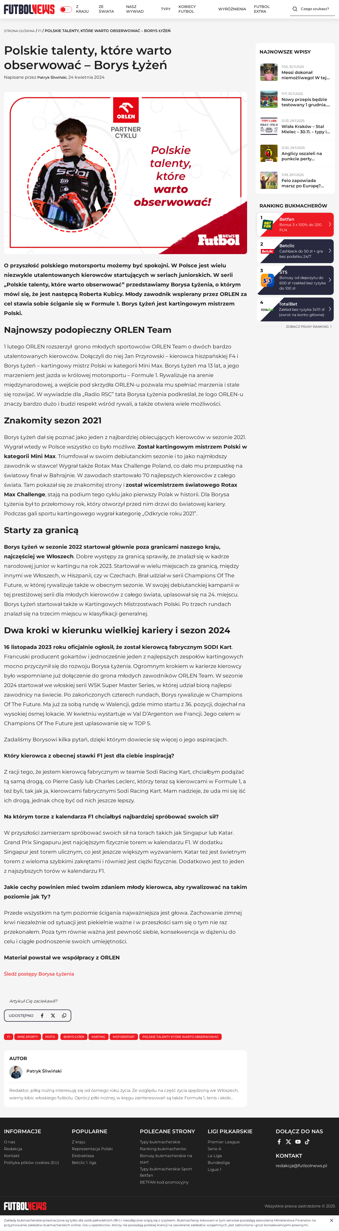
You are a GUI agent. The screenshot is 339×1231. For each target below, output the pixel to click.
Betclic (287, 245)
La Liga (215, 1156)
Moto (55, 1037)
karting (108, 1037)
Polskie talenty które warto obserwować (198, 1037)
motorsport (136, 1037)
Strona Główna (21, 30)
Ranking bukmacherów (163, 1149)
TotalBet (288, 304)
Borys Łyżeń (81, 1037)
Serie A (214, 1149)
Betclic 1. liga (84, 1163)
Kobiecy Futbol (187, 9)
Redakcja (13, 1149)
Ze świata (106, 9)
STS (283, 272)
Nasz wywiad (135, 9)
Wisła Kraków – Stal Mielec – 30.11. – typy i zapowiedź (304, 132)
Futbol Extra (262, 9)
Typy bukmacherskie (160, 1142)
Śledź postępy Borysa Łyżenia (43, 974)
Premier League (224, 1142)
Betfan (286, 219)
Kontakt (12, 1156)
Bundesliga (219, 1163)
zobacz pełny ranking (309, 327)
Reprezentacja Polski (92, 1149)
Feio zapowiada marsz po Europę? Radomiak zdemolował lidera (302, 188)
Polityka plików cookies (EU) (31, 1163)
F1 (44, 30)
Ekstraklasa (83, 1156)
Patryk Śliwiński (55, 77)
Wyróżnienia (232, 9)
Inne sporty (30, 1037)
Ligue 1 (214, 1170)
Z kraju (82, 9)
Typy (166, 9)
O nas (9, 1142)
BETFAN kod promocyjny (164, 1183)
